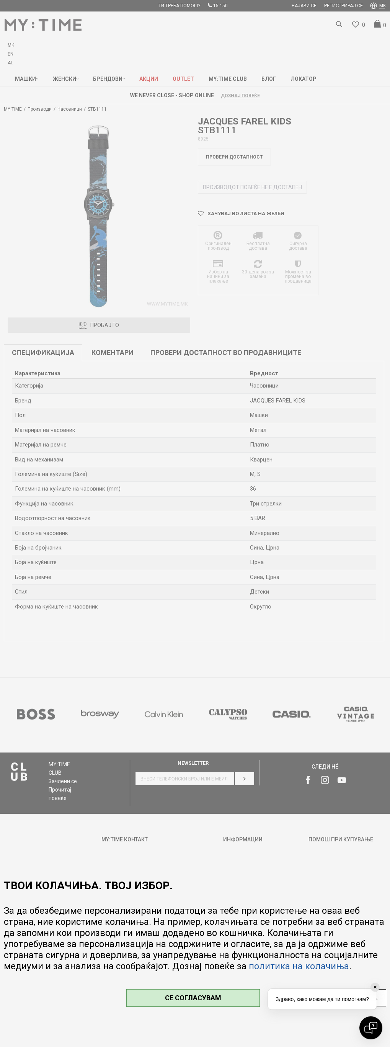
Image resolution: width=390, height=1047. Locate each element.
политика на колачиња (299, 966)
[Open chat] (370, 1027)
